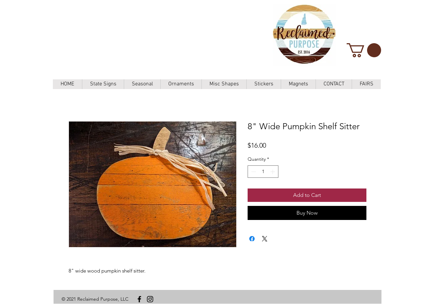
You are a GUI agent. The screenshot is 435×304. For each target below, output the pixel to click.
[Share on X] (265, 239)
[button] (364, 50)
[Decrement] (253, 171)
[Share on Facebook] (252, 239)
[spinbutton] (263, 171)
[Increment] (273, 171)
